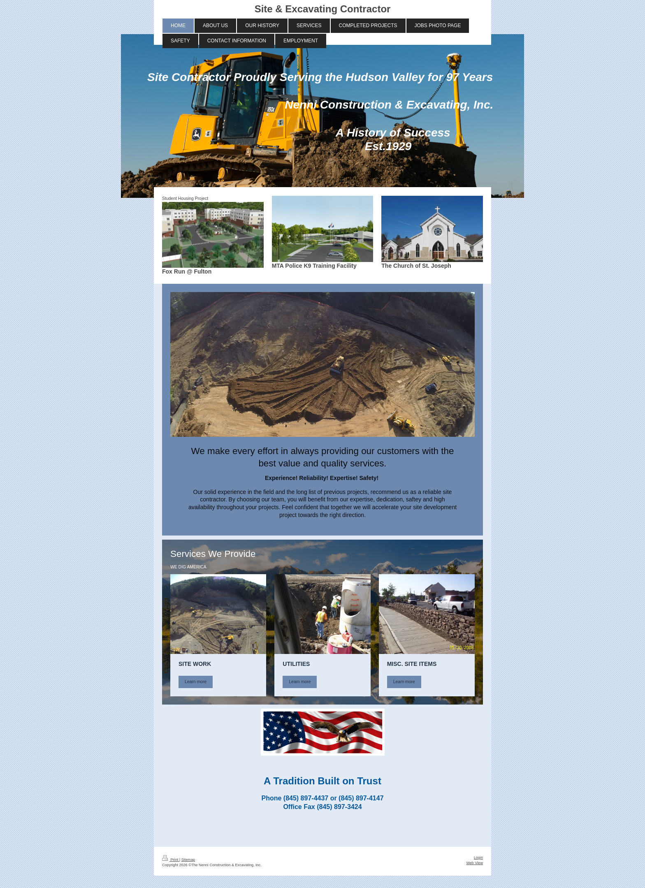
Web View (474, 863)
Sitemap (188, 860)
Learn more (195, 681)
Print (170, 860)
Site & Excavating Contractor (323, 8)
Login (478, 858)
